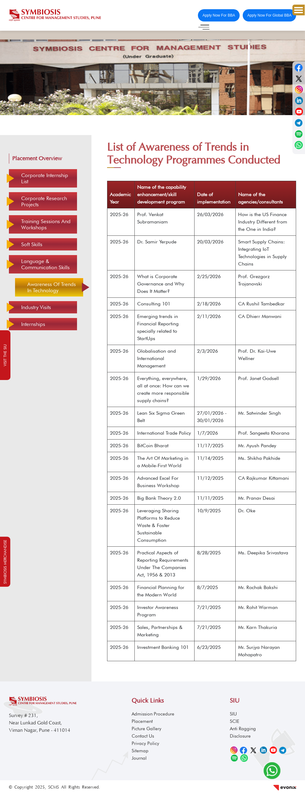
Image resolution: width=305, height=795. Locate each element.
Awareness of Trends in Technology (51, 287)
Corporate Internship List (44, 178)
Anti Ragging (243, 728)
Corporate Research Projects (44, 201)
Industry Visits (36, 307)
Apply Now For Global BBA (269, 15)
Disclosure (240, 736)
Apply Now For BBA (219, 15)
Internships (33, 324)
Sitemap (140, 751)
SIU (233, 714)
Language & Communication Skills (45, 264)
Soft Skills (31, 244)
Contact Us (143, 736)
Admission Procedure (153, 714)
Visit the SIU (5, 355)
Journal (139, 758)
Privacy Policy (145, 743)
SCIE (234, 721)
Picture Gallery (146, 728)
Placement (142, 721)
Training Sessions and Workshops (46, 224)
